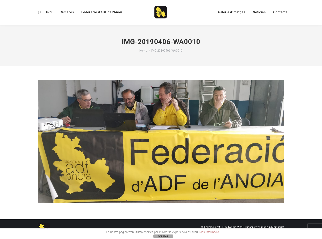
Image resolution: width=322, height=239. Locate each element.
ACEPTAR (163, 236)
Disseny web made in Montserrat (264, 227)
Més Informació (209, 232)
